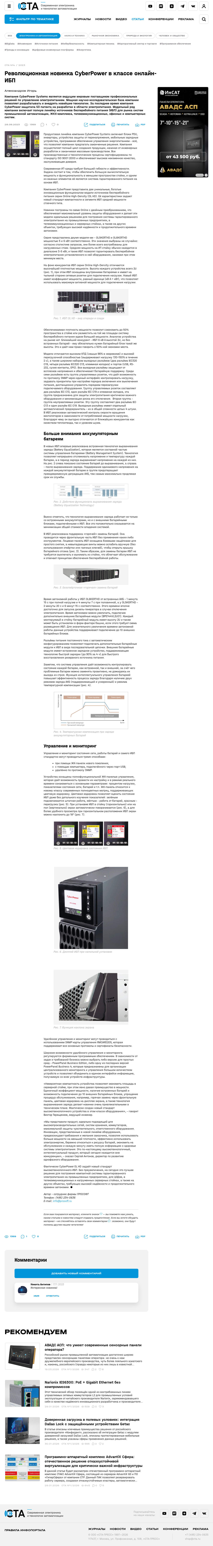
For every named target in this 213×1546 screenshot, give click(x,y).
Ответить (52, 1296)
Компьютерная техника (102, 43)
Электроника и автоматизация (38, 36)
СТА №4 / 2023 (15, 65)
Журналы (82, 19)
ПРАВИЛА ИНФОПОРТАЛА (25, 1530)
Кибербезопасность (74, 43)
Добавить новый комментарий (76, 1273)
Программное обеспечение (177, 43)
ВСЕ (10, 36)
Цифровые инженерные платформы (54, 49)
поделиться (93, 125)
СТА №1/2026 (69, 1369)
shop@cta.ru (192, 1538)
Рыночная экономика (105, 36)
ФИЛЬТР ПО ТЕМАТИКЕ (35, 19)
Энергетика (85, 49)
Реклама (186, 19)
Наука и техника (75, 36)
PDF (140, 125)
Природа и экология (139, 36)
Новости (103, 19)
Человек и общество (172, 36)
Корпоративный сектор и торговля (138, 43)
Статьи (138, 19)
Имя (36, 1296)
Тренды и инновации (17, 49)
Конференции (161, 19)
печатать (120, 125)
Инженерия (25, 43)
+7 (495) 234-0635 (196, 1534)
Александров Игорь (21, 90)
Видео (121, 19)
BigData (10, 43)
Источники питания (47, 43)
